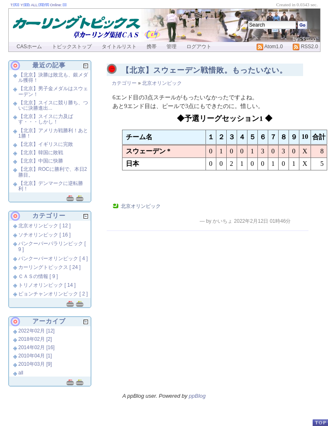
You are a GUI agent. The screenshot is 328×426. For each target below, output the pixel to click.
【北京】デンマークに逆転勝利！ (50, 186)
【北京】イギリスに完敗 (45, 144)
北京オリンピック (162, 83)
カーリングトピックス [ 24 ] (49, 267)
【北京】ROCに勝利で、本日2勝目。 (52, 171)
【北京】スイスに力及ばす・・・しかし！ (45, 119)
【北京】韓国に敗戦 (40, 152)
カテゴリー (124, 83)
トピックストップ (72, 46)
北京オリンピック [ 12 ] (44, 226)
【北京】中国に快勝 (40, 161)
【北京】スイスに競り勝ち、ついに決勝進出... (53, 105)
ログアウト (198, 46)
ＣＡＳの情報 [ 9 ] (38, 276)
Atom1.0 (270, 46)
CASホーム (29, 46)
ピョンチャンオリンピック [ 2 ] (53, 294)
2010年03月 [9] (35, 364)
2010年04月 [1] (35, 356)
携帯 (152, 46)
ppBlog (197, 396)
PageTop (320, 422)
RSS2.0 (305, 46)
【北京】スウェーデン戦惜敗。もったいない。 (204, 70)
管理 (171, 46)
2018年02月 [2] (35, 339)
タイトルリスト (119, 46)
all (20, 373)
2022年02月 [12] (36, 331)
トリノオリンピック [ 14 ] (47, 285)
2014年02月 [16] (36, 347)
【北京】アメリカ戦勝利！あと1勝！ (53, 133)
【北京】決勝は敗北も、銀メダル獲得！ (53, 77)
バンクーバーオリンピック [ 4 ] (53, 258)
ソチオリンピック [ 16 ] (44, 235)
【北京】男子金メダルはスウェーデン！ (53, 91)
